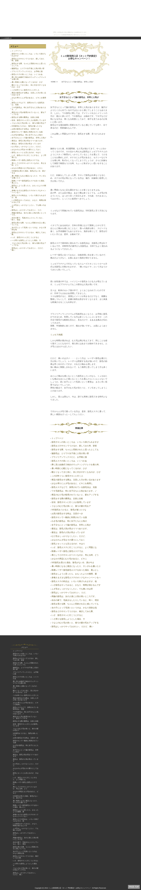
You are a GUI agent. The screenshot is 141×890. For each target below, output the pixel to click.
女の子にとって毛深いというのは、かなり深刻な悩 (29, 228)
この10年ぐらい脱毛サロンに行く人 (25, 90)
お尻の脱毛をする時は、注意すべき (25, 129)
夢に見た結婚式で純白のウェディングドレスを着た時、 (29, 78)
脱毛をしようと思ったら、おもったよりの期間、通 (29, 187)
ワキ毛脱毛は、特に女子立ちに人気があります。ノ (29, 108)
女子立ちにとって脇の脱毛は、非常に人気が (29, 138)
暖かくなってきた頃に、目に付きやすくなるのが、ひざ (29, 86)
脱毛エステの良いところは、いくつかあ (27, 74)
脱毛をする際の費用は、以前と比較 (25, 117)
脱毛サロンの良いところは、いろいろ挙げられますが (29, 55)
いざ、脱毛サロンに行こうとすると (25, 237)
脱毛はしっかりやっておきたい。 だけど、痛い (28, 249)
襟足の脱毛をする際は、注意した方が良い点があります (29, 94)
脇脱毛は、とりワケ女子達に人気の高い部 (28, 68)
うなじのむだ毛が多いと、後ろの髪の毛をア (29, 123)
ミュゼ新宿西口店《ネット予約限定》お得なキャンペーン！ (79, 57)
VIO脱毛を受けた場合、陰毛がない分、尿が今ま (29, 172)
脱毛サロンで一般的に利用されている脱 (27, 132)
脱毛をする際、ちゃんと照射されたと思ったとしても (29, 64)
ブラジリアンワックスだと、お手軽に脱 (27, 71)
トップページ (17, 51)
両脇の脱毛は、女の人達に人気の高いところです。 (29, 214)
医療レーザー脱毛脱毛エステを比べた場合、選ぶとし (29, 182)
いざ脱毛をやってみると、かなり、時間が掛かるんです (29, 201)
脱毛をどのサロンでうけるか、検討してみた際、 (29, 233)
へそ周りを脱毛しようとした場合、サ (26, 240)
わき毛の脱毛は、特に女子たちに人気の (27, 135)
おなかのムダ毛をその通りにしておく (26, 149)
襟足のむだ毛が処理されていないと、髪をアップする (29, 113)
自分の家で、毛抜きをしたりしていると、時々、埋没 (28, 219)
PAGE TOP (134, 887)
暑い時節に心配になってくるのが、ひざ (27, 82)
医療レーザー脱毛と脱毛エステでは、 (26, 160)
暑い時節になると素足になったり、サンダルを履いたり (29, 177)
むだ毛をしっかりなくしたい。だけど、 (27, 147)
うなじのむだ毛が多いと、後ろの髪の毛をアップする (29, 244)
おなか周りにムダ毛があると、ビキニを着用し (29, 99)
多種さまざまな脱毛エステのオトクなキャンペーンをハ (29, 191)
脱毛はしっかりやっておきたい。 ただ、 (27, 210)
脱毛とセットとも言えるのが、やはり (26, 152)
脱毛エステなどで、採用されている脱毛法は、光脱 (28, 104)
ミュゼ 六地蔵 (56, 335)
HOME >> (54, 82)
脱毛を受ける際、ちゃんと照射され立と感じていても (29, 224)
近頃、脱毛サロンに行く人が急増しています (29, 120)
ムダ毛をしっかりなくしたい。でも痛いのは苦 (29, 206)
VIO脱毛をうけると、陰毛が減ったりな (27, 126)
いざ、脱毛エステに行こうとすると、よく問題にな (29, 156)
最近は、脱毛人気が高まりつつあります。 (28, 141)
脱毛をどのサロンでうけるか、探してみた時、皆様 (28, 60)
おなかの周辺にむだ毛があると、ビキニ (27, 168)
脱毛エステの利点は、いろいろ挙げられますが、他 (29, 196)
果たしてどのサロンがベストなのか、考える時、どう (29, 164)
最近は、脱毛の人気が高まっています (26, 144)
